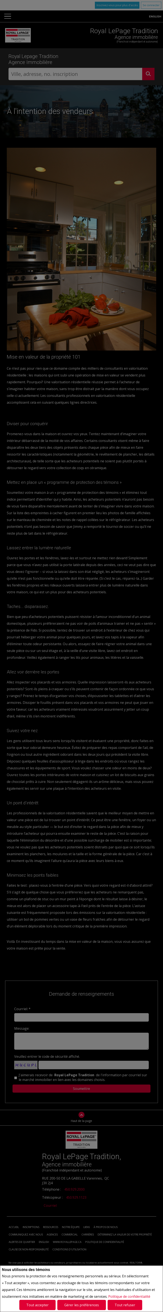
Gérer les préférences (81, 1305)
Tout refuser (125, 1305)
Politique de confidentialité (129, 1296)
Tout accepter (37, 1305)
